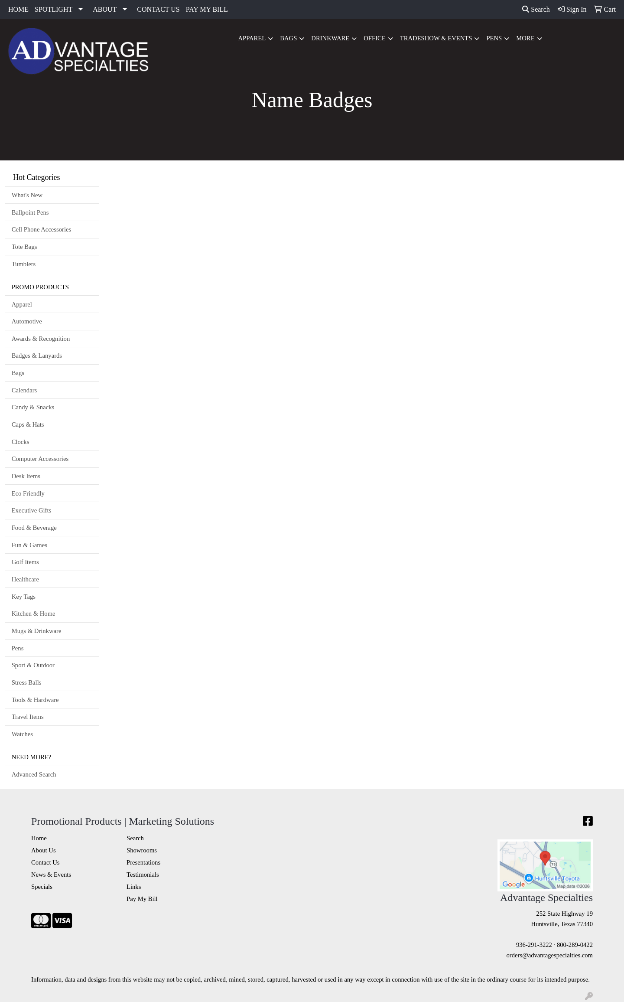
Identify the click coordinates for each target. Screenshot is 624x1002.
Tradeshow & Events (436, 38)
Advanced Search (34, 774)
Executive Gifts (32, 510)
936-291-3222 (534, 944)
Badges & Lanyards (37, 355)
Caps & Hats (28, 424)
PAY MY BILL (207, 9)
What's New (27, 195)
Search (536, 9)
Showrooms (142, 850)
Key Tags (24, 596)
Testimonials (143, 874)
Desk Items (26, 476)
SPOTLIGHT (53, 9)
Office (375, 38)
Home (39, 838)
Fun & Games (29, 545)
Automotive (27, 321)
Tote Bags (24, 246)
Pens (494, 38)
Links (134, 886)
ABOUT (105, 9)
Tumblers (24, 264)
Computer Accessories (40, 458)
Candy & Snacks (33, 407)
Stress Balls (27, 682)
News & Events (51, 874)
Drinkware (330, 38)
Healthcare (25, 579)
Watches (22, 734)
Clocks (20, 441)
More (525, 38)
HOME (18, 9)
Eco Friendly (28, 493)
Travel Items (28, 716)
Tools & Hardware (35, 699)
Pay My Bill (142, 898)
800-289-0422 (575, 944)
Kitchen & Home (33, 613)
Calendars (24, 390)
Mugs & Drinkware (37, 630)
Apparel (252, 38)
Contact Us (45, 862)
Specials (41, 886)
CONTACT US (158, 9)
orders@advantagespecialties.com (550, 955)
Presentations (143, 862)
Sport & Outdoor (33, 665)
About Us (43, 850)
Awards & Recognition (41, 338)
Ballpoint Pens (30, 212)
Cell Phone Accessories (42, 229)
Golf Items (25, 561)
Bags (288, 38)
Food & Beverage (34, 527)
